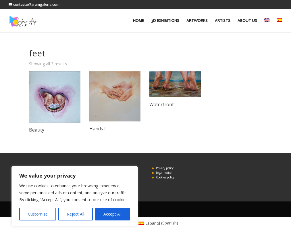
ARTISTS (222, 21)
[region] (74, 196)
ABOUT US (247, 21)
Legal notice (163, 173)
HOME (138, 21)
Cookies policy (165, 177)
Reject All (75, 214)
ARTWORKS (197, 21)
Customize (38, 214)
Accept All (112, 214)
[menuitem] (266, 25)
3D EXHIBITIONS (165, 21)
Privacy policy (165, 168)
